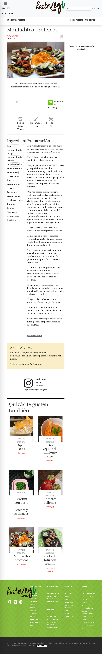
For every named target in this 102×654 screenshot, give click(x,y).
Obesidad (67, 614)
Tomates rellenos (50, 501)
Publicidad (33, 605)
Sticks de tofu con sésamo (50, 560)
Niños (66, 611)
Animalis (33, 611)
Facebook (33, 614)
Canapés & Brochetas (34, 335)
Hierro (66, 599)
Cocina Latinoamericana (88, 621)
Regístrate (7, 13)
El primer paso (52, 587)
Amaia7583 (21, 518)
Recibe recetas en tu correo (82, 20)
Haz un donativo (36, 622)
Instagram (34, 620)
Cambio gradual (53, 593)
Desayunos (86, 605)
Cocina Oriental (87, 617)
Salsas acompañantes (87, 612)
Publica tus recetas (16, 20)
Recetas (85, 587)
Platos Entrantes (88, 596)
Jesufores (50, 461)
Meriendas (85, 602)
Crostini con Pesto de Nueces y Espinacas (21, 506)
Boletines (33, 602)
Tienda (32, 608)
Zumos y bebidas (88, 608)
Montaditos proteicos (22, 558)
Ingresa (6, 8)
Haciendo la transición (51, 597)
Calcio (66, 596)
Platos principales (88, 593)
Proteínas (68, 593)
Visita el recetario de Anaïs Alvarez (26, 364)
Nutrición (68, 587)
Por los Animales (53, 619)
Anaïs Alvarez (12, 36)
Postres (85, 599)
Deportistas (68, 617)
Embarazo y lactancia (68, 606)
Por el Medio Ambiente (51, 623)
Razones (50, 610)
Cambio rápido (52, 602)
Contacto (33, 599)
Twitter (32, 617)
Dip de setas (21, 447)
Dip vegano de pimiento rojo (50, 450)
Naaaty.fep (50, 507)
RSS (31, 625)
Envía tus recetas (88, 625)
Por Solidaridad (52, 628)
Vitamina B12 (69, 602)
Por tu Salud (51, 616)
